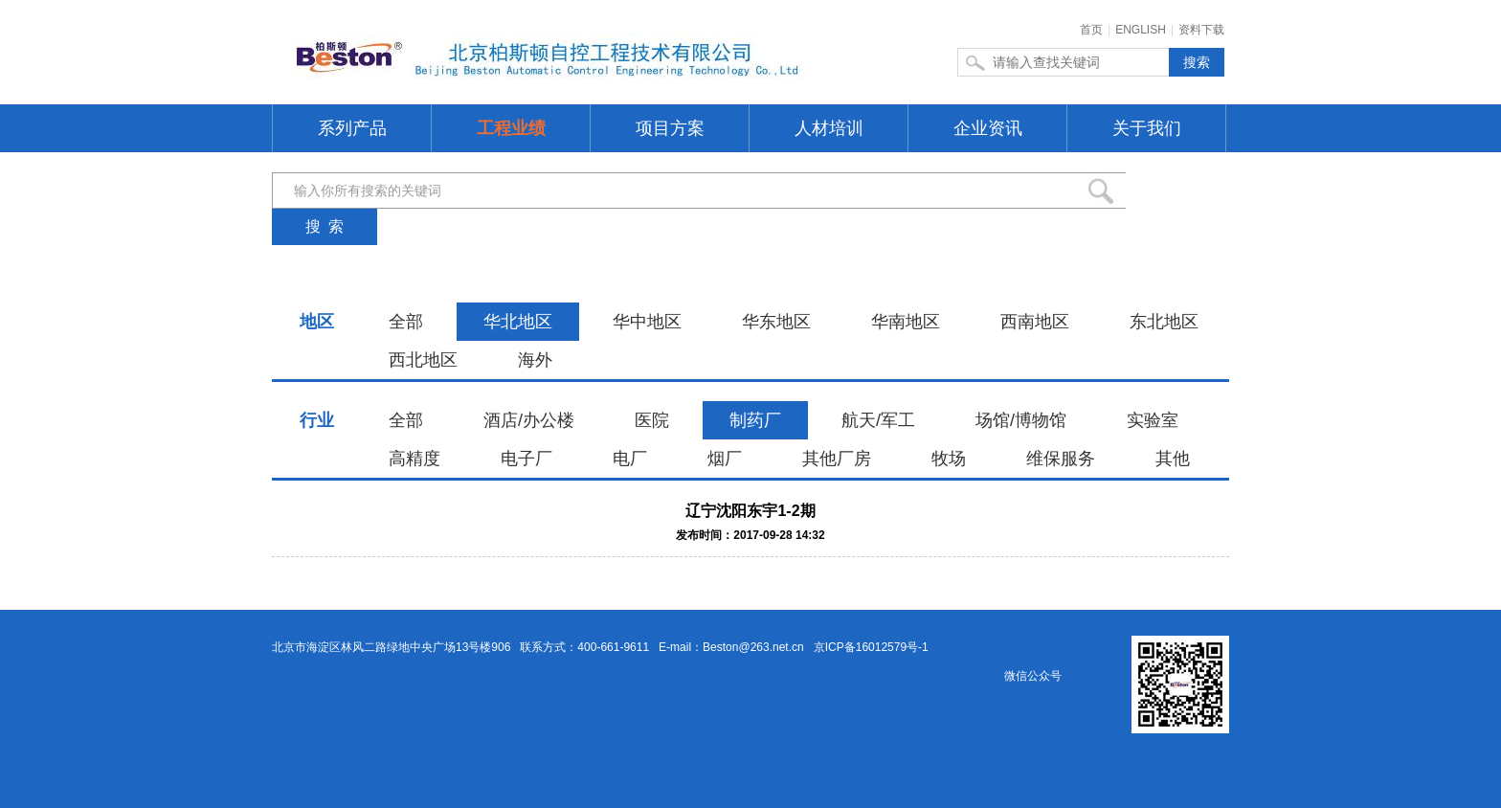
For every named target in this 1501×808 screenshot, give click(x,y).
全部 (406, 321)
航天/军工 (878, 420)
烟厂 (724, 458)
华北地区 (517, 321)
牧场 (948, 458)
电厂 (630, 458)
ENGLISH (1140, 29)
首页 (1091, 29)
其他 (1172, 458)
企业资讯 (987, 128)
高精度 (414, 458)
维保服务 (1060, 458)
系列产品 (352, 128)
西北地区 (423, 360)
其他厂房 (836, 458)
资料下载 (1201, 29)
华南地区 (905, 321)
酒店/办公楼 (528, 420)
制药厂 (755, 420)
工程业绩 (511, 128)
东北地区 (1164, 321)
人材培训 (829, 128)
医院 (652, 420)
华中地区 (647, 321)
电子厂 (526, 458)
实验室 (1152, 420)
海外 (535, 360)
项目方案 (670, 128)
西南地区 (1034, 321)
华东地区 (776, 321)
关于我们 (1146, 128)
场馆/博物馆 (1020, 420)
